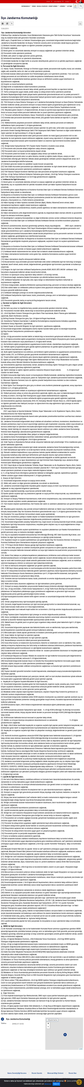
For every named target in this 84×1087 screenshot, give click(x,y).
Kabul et (56, 1084)
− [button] (48, 1027)
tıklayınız (47, 1084)
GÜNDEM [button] (62, 6)
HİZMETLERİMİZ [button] (52, 6)
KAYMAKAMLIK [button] (25, 6)
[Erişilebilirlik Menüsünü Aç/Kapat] (79, 1082)
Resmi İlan (72, 1073)
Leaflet (80, 1049)
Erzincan (67, 1)
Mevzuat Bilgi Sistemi (55, 1073)
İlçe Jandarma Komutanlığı (18, 1019)
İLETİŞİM (69, 6)
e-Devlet (48, 1)
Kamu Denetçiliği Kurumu (17, 1073)
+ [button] (48, 1023)
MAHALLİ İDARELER (42, 6)
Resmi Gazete (37, 1073)
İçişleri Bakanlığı (57, 1)
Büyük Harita (53, 1020)
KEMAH (34, 6)
